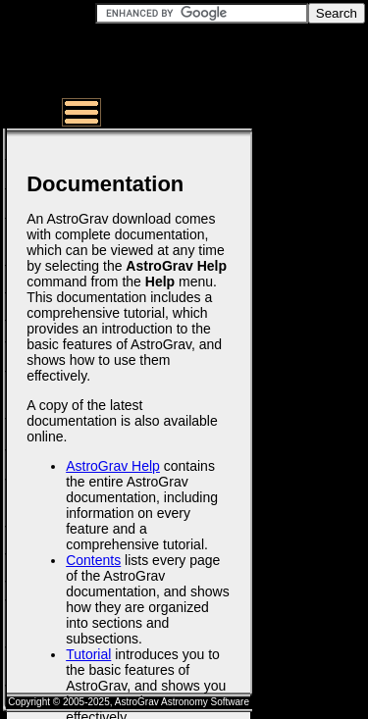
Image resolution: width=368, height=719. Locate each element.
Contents (93, 560)
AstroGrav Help (113, 466)
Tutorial (88, 654)
